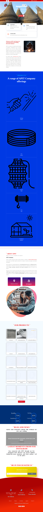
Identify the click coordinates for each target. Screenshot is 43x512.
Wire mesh (11, 353)
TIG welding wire (11, 367)
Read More (22, 16)
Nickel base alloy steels (21, 353)
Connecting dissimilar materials (11, 381)
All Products (21, 401)
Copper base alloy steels (32, 396)
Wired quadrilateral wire (32, 353)
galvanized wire (15, 56)
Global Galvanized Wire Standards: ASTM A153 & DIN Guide (21, 439)
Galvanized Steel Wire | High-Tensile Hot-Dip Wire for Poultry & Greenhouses (21, 397)
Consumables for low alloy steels (11, 396)
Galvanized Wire (22, 441)
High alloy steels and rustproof (32, 367)
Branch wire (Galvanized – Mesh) (21, 367)
